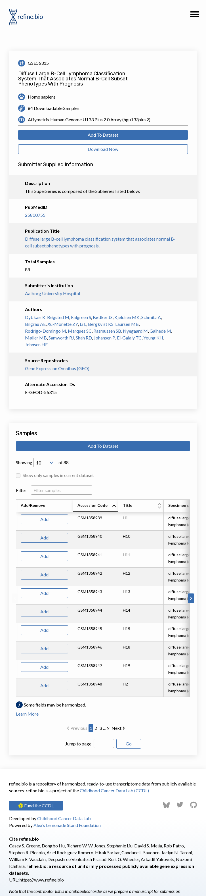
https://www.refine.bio (42, 879)
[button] (194, 15)
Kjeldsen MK (127, 317)
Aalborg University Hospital (52, 293)
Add (44, 519)
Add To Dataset (103, 134)
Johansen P (104, 337)
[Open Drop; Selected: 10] (45, 462)
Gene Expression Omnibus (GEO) (57, 368)
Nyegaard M (135, 331)
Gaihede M (160, 331)
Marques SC (80, 331)
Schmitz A (151, 317)
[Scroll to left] (15, 598)
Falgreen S (81, 317)
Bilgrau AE (35, 324)
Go (129, 743)
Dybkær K (35, 317)
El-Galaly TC (129, 337)
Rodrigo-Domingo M (45, 331)
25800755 (35, 215)
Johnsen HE (36, 344)
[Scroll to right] (191, 598)
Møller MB (36, 337)
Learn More (27, 713)
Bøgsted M (58, 317)
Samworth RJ (61, 337)
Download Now (103, 149)
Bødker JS (103, 317)
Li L (83, 324)
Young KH (153, 337)
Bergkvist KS (100, 324)
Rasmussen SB (107, 331)
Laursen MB (127, 324)
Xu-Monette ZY (62, 324)
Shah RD (84, 337)
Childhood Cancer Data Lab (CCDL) (114, 790)
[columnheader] (95, 506)
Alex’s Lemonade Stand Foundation (67, 825)
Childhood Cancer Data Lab (64, 818)
